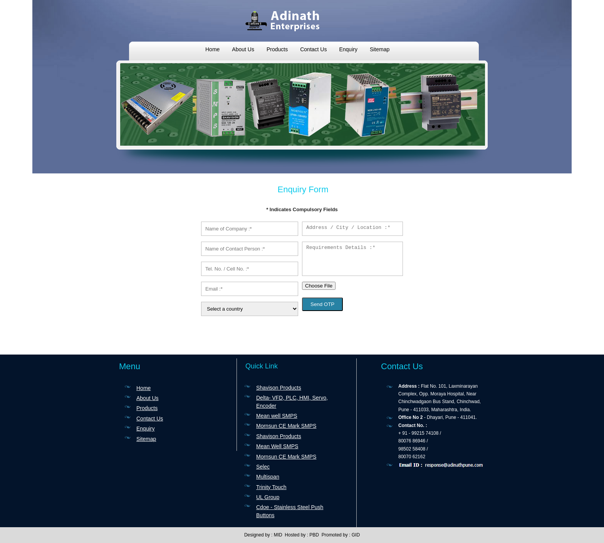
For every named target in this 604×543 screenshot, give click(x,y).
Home (212, 49)
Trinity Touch (271, 487)
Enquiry (348, 49)
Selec (263, 467)
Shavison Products (278, 388)
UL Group (267, 497)
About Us (243, 49)
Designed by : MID (263, 535)
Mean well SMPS (276, 416)
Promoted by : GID (341, 535)
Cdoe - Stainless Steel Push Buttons (289, 511)
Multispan (267, 477)
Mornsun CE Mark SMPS (286, 426)
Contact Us (313, 49)
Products (277, 49)
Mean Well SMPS (277, 446)
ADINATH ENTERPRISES (302, 20)
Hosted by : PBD (302, 535)
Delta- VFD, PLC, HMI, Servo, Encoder (292, 402)
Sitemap (379, 49)
